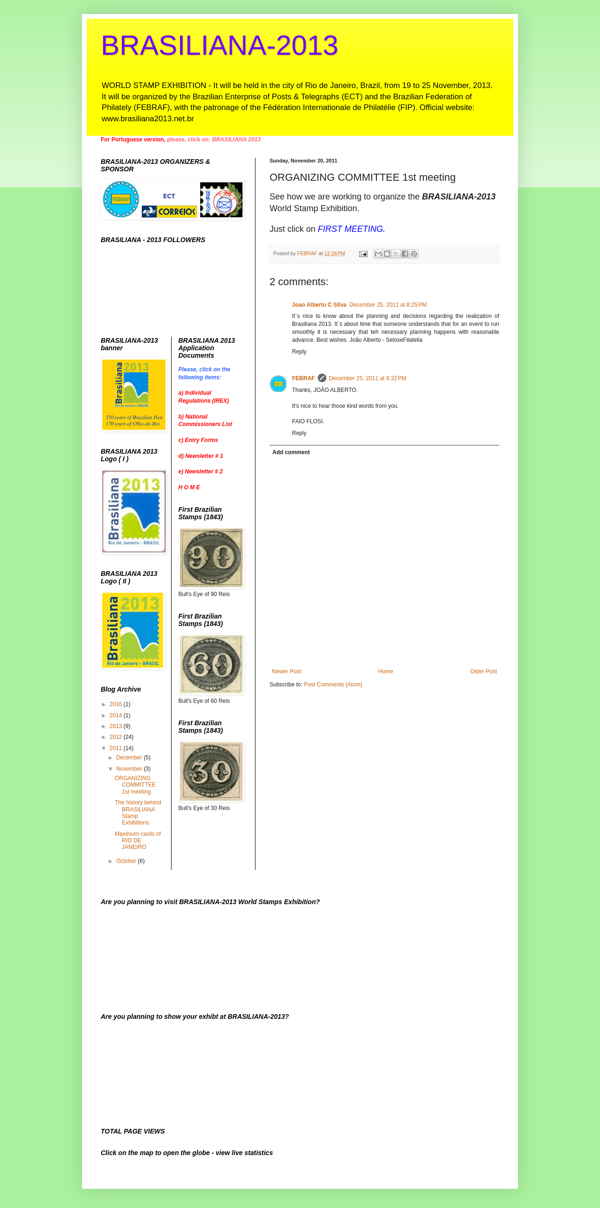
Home (385, 671)
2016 (117, 704)
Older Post (483, 671)
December (130, 757)
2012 (117, 737)
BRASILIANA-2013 (219, 45)
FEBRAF (303, 378)
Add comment (291, 452)
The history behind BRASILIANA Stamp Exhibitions (138, 812)
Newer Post (286, 671)
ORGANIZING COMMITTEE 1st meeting (135, 785)
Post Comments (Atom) (333, 684)
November (130, 769)
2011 (117, 748)
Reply (299, 351)
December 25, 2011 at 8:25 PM (388, 305)
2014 (117, 715)
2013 (117, 726)
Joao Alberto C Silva (319, 305)
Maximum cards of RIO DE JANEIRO (138, 841)
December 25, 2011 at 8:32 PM (367, 378)
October (127, 861)
